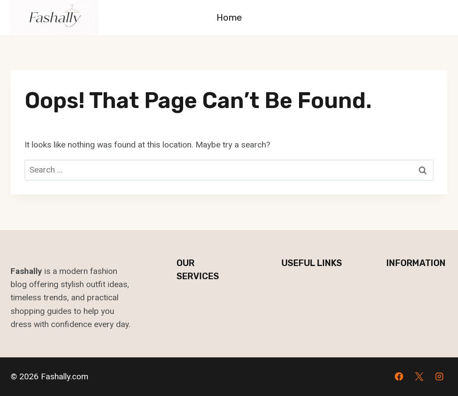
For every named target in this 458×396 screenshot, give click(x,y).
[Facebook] (399, 376)
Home (229, 17)
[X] (419, 376)
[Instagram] (439, 376)
